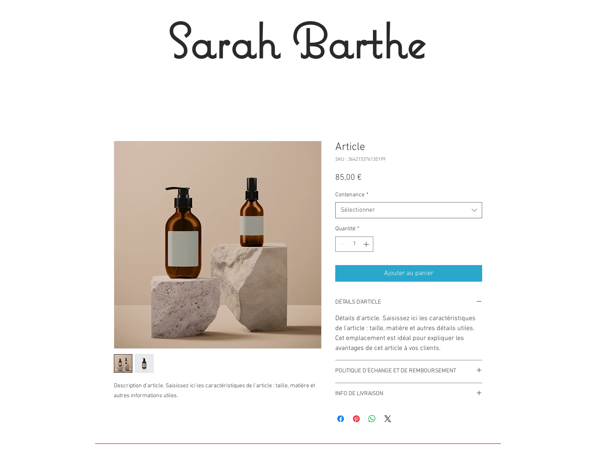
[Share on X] (388, 419)
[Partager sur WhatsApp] (372, 419)
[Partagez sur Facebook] (341, 419)
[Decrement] (341, 244)
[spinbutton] (354, 244)
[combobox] (408, 210)
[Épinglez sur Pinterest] (356, 419)
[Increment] (367, 244)
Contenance (351, 194)
